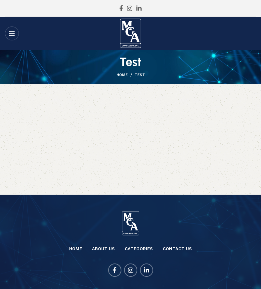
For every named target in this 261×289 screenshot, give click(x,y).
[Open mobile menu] (12, 33)
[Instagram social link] (129, 8)
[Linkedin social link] (139, 8)
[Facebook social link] (121, 8)
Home (122, 75)
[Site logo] (130, 33)
